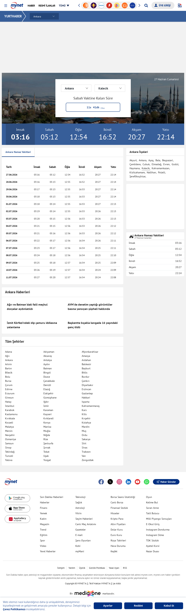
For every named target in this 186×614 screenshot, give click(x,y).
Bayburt (86, 368)
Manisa (47, 426)
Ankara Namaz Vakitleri (18, 152)
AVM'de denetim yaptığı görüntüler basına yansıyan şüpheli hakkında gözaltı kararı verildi (90, 309)
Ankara (9, 360)
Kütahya (86, 422)
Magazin (44, 524)
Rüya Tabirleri (118, 540)
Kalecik (146, 168)
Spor (42, 540)
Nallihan (151, 172)
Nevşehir (10, 435)
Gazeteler (80, 529)
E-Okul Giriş (152, 524)
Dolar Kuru (117, 529)
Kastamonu (11, 414)
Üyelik (82, 567)
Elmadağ (156, 164)
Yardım (71, 567)
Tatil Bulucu (152, 513)
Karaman (48, 410)
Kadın (43, 518)
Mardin (86, 426)
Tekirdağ (10, 451)
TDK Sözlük (152, 540)
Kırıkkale (10, 418)
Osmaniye (10, 439)
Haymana (135, 168)
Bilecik (8, 372)
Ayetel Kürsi (152, 546)
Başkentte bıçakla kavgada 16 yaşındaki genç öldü (93, 325)
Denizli (47, 385)
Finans (43, 507)
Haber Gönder (166, 481)
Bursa (8, 381)
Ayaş (150, 160)
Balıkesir (86, 364)
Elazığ (46, 389)
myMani (79, 551)
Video (43, 546)
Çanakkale (49, 381)
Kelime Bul (152, 502)
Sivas (84, 447)
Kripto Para (117, 518)
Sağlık (78, 502)
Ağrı (7, 356)
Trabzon (86, 451)
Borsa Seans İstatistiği (123, 497)
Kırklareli (48, 418)
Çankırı (86, 381)
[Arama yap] (146, 5)
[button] (5, 5)
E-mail (78, 535)
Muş (84, 431)
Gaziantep (87, 393)
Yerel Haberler (48, 551)
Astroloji (80, 507)
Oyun (149, 497)
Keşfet (114, 551)
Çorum (8, 385)
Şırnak (46, 447)
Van (84, 456)
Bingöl (47, 372)
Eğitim (43, 535)
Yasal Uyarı (114, 567)
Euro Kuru (116, 535)
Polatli (161, 172)
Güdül (175, 164)
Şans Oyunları (83, 540)
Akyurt (133, 160)
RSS (125, 567)
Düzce (46, 376)
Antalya (47, 360)
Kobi (77, 546)
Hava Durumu (118, 546)
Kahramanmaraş (91, 406)
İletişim (61, 567)
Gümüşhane (49, 397)
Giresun (9, 397)
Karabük (9, 410)
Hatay (8, 401)
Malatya (9, 426)
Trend (43, 529)
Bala (157, 160)
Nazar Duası (152, 551)
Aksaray (47, 356)
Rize (45, 439)
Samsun (9, 443)
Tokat (46, 451)
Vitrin (78, 513)
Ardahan (86, 360)
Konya (46, 422)
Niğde (46, 435)
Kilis (84, 414)
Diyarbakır (87, 385)
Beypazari (167, 160)
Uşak (46, 456)
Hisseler (115, 513)
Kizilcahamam (137, 172)
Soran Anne (152, 507)
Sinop (8, 447)
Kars (84, 410)
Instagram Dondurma (157, 529)
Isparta (85, 401)
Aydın (46, 364)
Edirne (8, 389)
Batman (47, 368)
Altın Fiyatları (118, 524)
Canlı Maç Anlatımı (85, 524)
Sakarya (86, 439)
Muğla (46, 431)
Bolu (7, 376)
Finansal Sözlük (119, 507)
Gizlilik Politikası (97, 567)
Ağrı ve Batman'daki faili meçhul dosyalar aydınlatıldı (27, 307)
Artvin (8, 364)
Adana (8, 351)
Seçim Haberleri (84, 518)
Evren (166, 164)
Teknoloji (80, 497)
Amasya (86, 356)
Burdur (85, 376)
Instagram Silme (155, 535)
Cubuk (146, 164)
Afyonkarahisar (90, 351)
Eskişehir (48, 393)
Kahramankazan (160, 168)
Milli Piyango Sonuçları (159, 518)
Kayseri (47, 414)
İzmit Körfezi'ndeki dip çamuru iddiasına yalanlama (32, 325)
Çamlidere (135, 164)
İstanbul (9, 406)
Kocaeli (9, 422)
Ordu (84, 435)
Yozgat (47, 460)
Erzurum (9, 393)
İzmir (46, 406)
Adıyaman (48, 351)
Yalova (8, 460)
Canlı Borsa (117, 502)
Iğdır (46, 401)
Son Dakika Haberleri (51, 497)
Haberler (44, 502)
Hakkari (86, 397)
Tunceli (9, 456)
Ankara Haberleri (17, 292)
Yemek (43, 513)
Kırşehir (86, 418)
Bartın (8, 368)
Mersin (9, 431)
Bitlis (84, 372)
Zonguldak (88, 460)
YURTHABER (13, 16)
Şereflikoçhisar (137, 176)
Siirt (84, 443)
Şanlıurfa (48, 443)
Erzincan (86, 389)
